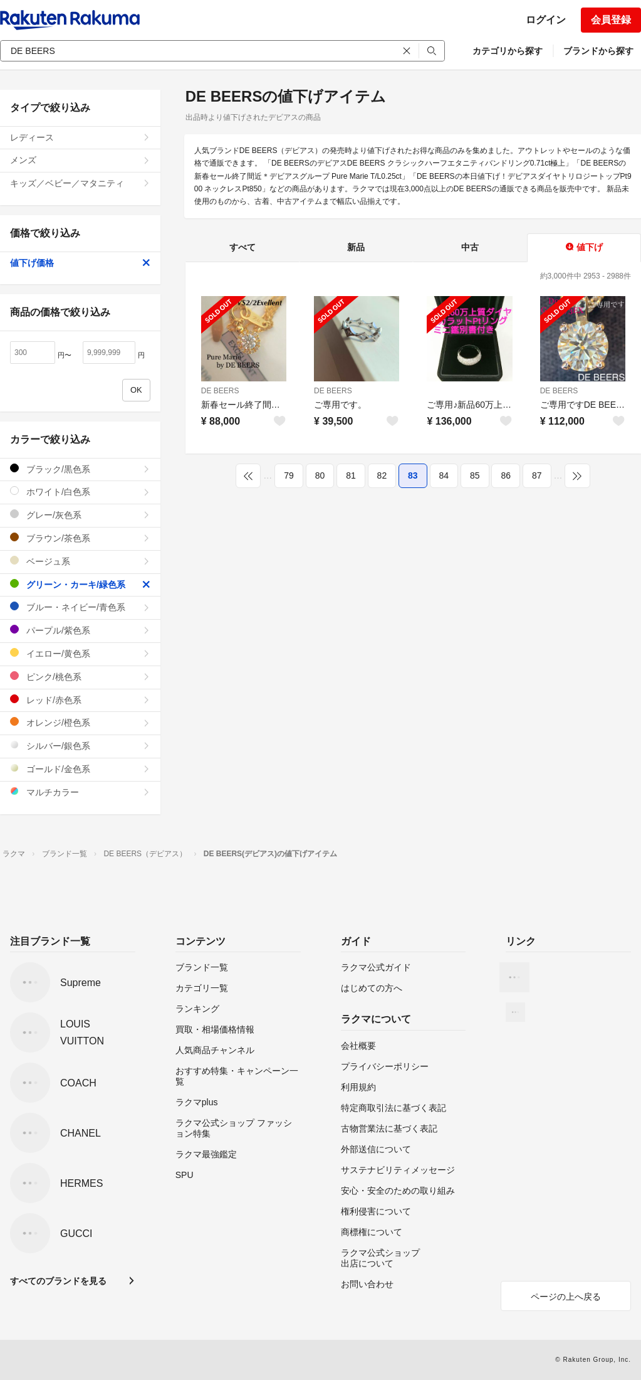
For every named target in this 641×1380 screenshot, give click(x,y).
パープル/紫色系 (80, 630)
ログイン (546, 19)
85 (475, 475)
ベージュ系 (80, 561)
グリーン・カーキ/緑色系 (80, 584)
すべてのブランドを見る (58, 1281)
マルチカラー (80, 792)
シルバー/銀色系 (80, 745)
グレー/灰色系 (80, 514)
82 (382, 475)
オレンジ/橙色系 (80, 722)
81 (351, 475)
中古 (470, 247)
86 (506, 475)
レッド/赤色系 (80, 699)
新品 (356, 247)
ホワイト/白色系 (80, 491)
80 (320, 475)
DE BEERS (220, 390)
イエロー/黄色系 (80, 653)
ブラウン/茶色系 (80, 538)
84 (444, 475)
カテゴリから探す (507, 51)
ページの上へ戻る (566, 1297)
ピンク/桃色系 (80, 676)
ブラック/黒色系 (80, 469)
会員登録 (611, 19)
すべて (242, 247)
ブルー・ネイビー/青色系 (80, 607)
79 (289, 475)
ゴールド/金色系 (80, 768)
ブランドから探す (598, 51)
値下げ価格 (80, 263)
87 (537, 475)
